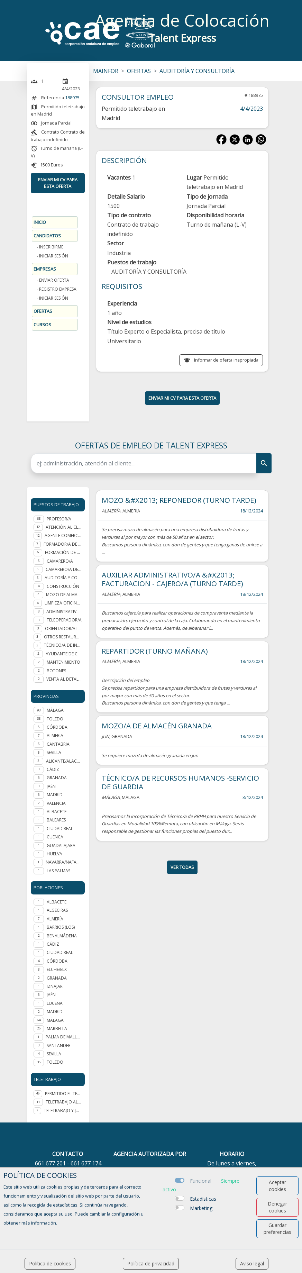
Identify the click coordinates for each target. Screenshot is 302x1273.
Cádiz (53, 944)
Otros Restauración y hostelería (63, 637)
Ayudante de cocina (64, 654)
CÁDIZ (53, 769)
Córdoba (57, 961)
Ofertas (43, 311)
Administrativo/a (64, 612)
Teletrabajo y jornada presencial (63, 1110)
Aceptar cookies (277, 1185)
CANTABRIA (58, 744)
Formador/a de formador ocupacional (63, 544)
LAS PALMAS (58, 871)
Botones (56, 671)
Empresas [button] (45, 269)
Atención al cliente (64, 527)
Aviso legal (252, 1263)
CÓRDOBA (57, 727)
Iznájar (55, 986)
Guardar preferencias (277, 1228)
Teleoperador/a (64, 620)
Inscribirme (51, 247)
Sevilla (54, 1054)
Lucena (55, 1003)
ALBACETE (56, 812)
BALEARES (56, 820)
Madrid (55, 1012)
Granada (57, 978)
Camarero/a (60, 561)
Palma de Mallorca (64, 1037)
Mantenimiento (63, 662)
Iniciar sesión (53, 256)
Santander (59, 1045)
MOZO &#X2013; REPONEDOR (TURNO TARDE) (179, 500)
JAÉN (51, 786)
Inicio (40, 222)
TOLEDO (55, 719)
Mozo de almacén (64, 595)
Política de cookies (50, 1263)
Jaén (51, 995)
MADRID (55, 795)
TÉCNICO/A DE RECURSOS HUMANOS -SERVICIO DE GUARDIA (180, 782)
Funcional (200, 1180)
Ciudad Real (60, 952)
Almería (55, 919)
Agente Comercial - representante (63, 535)
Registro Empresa (57, 289)
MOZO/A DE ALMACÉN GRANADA (157, 725)
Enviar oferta (54, 280)
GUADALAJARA (61, 845)
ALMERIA (55, 735)
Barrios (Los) (61, 927)
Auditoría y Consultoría (63, 578)
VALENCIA (56, 803)
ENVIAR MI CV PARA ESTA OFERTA (57, 182)
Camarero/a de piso (64, 569)
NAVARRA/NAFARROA (64, 862)
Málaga (55, 1020)
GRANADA (57, 778)
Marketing (201, 1208)
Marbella (57, 1028)
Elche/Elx (57, 969)
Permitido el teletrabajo (63, 1094)
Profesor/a (59, 519)
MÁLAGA (55, 710)
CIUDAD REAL (60, 828)
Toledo (55, 1062)
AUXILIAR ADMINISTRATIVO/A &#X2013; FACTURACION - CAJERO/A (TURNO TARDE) (172, 579)
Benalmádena (62, 936)
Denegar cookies (277, 1207)
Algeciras (57, 910)
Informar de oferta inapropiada (226, 360)
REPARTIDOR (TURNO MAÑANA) (155, 651)
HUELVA (54, 854)
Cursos (42, 324)
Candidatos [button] (47, 236)
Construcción (63, 586)
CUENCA (55, 837)
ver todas (182, 867)
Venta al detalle (64, 679)
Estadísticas (203, 1198)
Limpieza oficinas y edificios (63, 603)
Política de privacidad (150, 1263)
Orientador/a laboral (63, 628)
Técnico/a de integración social (63, 645)
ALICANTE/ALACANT (64, 761)
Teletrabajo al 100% (64, 1102)
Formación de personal (63, 552)
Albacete (56, 902)
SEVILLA (54, 752)
